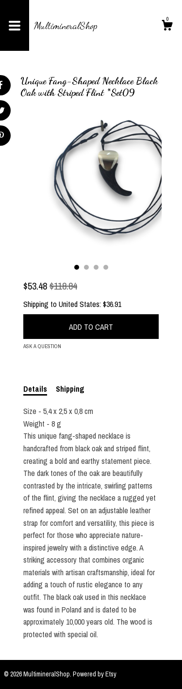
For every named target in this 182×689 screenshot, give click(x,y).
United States (79, 304)
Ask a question (42, 346)
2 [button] (86, 267)
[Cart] (167, 26)
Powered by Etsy (94, 674)
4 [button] (105, 267)
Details (35, 388)
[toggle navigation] (14, 25)
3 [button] (96, 267)
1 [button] (76, 267)
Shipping (70, 388)
